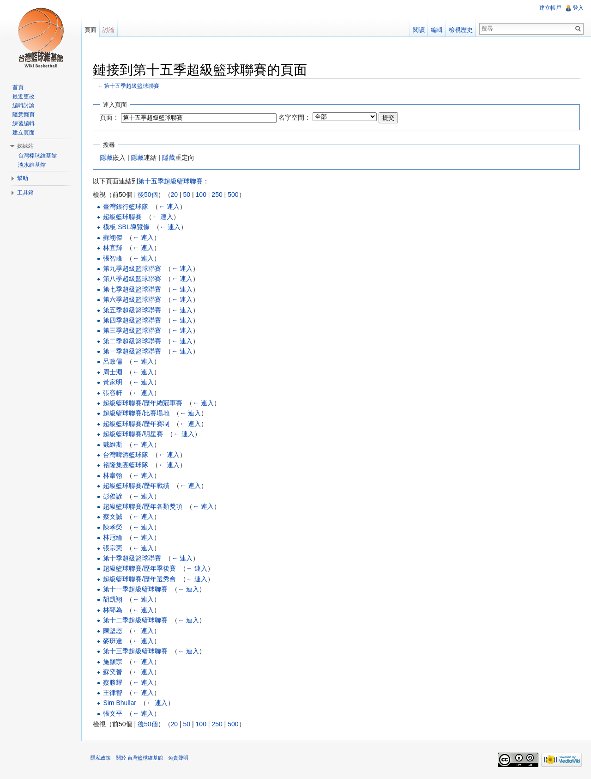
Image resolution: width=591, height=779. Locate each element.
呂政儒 (112, 361)
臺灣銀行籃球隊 (125, 206)
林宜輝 (112, 247)
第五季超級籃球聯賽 (132, 310)
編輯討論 (23, 105)
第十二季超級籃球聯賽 (135, 620)
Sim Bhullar (119, 702)
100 (201, 194)
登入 (578, 8)
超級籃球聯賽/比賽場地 (136, 413)
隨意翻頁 (23, 114)
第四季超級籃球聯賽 (132, 320)
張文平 (112, 713)
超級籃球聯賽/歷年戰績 (136, 485)
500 (233, 194)
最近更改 (23, 96)
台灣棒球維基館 (37, 155)
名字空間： (294, 117)
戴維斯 (112, 444)
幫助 (22, 178)
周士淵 (112, 372)
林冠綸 (112, 537)
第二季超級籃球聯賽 (132, 341)
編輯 (437, 29)
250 (216, 194)
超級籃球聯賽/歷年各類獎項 (142, 506)
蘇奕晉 (112, 672)
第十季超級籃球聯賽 (132, 558)
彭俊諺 (112, 496)
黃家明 (112, 382)
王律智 (112, 692)
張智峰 (112, 258)
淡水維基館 (32, 165)
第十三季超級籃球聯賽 (135, 651)
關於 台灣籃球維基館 (139, 758)
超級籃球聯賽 (122, 216)
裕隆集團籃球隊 (125, 465)
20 (174, 194)
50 (187, 194)
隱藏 (106, 157)
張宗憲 (112, 548)
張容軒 (112, 392)
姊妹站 (25, 146)
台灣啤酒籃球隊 (125, 454)
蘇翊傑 (112, 237)
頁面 (90, 29)
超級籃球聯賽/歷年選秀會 (139, 579)
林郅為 (112, 610)
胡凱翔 (112, 599)
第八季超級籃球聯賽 (132, 278)
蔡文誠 (112, 516)
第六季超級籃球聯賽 (132, 299)
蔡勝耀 (112, 682)
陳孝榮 (112, 527)
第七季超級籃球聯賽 (132, 289)
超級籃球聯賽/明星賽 (133, 434)
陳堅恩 (112, 630)
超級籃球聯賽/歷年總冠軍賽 (142, 403)
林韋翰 (112, 475)
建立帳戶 (550, 8)
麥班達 (112, 641)
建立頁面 (23, 132)
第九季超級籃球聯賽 (132, 268)
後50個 (148, 194)
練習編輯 (23, 123)
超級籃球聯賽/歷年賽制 (136, 423)
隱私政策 (100, 758)
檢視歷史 (461, 29)
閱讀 (419, 29)
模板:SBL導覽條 (126, 227)
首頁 (18, 87)
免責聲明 (178, 758)
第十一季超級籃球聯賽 (135, 589)
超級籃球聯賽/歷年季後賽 (139, 568)
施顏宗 (112, 661)
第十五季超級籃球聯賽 (131, 86)
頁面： (109, 117)
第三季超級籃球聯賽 (132, 330)
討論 (109, 29)
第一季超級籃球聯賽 (132, 351)
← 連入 (169, 206)
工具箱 (25, 192)
